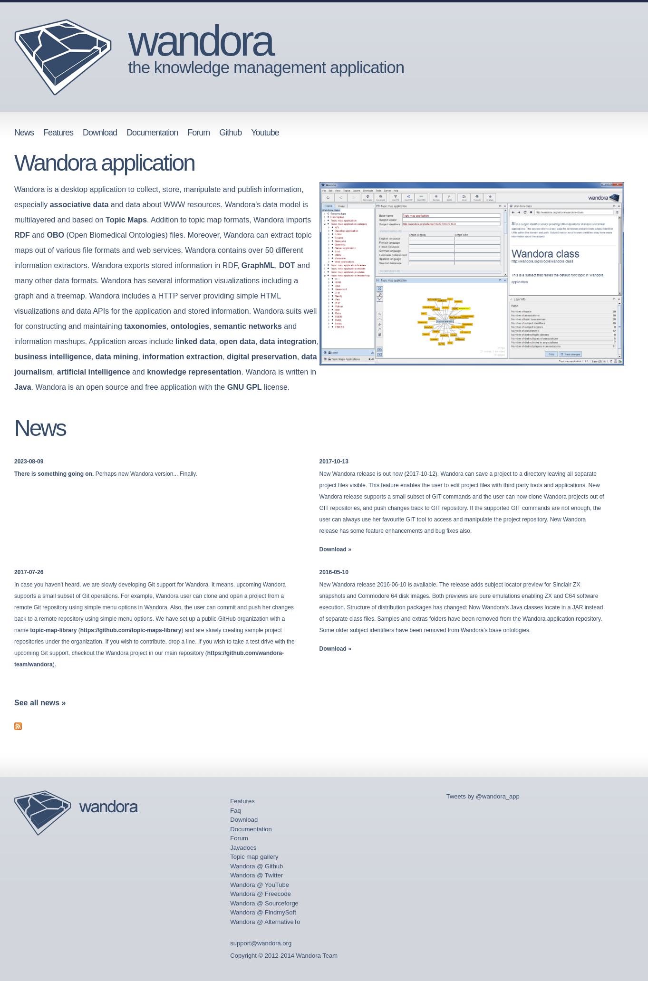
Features (58, 132)
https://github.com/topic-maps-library (131, 630)
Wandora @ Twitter (256, 875)
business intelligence (52, 357)
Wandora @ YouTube (259, 884)
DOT (287, 265)
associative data (79, 205)
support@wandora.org (260, 943)
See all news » (40, 703)
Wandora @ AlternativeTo (265, 921)
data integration (288, 341)
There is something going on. (54, 474)
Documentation (152, 132)
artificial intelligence (93, 372)
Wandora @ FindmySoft (263, 912)
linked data (195, 341)
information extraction (182, 357)
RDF (22, 235)
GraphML (258, 265)
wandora (200, 41)
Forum (198, 132)
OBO (55, 235)
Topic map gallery (254, 856)
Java (22, 387)
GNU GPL (244, 387)
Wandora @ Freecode (260, 893)
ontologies (190, 326)
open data (237, 341)
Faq (235, 810)
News (24, 132)
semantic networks (247, 326)
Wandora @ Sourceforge (264, 903)
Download (100, 132)
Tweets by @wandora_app (483, 796)
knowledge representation (194, 372)
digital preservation (262, 357)
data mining (117, 357)
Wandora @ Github (256, 866)
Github (230, 132)
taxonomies (145, 326)
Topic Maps (126, 220)
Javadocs (243, 847)
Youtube (265, 132)
